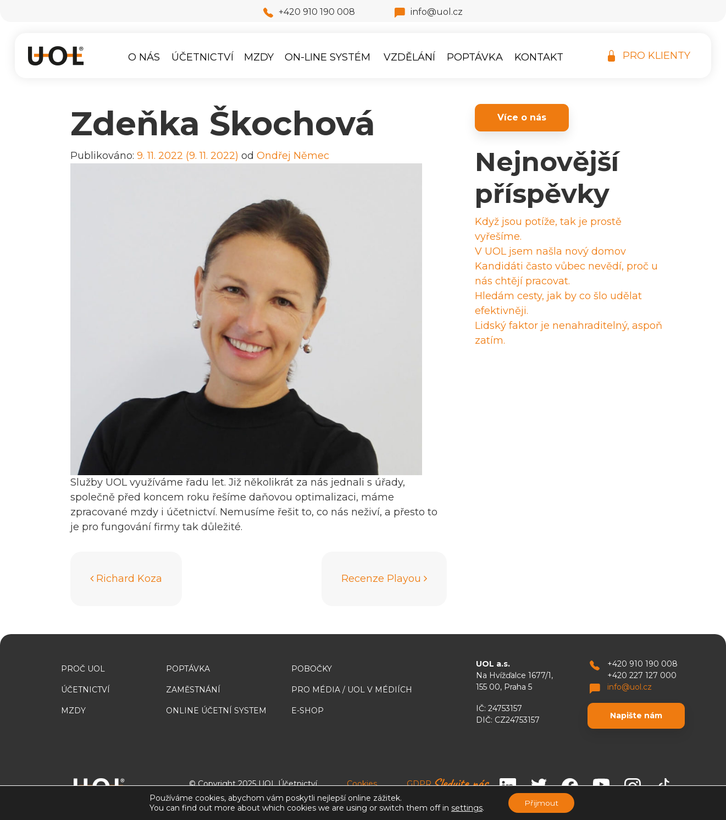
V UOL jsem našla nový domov (550, 251)
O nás (144, 57)
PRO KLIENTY (649, 55)
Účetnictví (202, 57)
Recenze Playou (384, 579)
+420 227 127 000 (642, 675)
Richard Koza (126, 579)
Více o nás (521, 117)
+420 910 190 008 (309, 12)
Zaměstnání (193, 690)
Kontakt (538, 57)
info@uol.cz (429, 12)
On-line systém (327, 57)
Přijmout (541, 803)
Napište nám (636, 715)
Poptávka (475, 57)
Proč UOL (83, 669)
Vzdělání (409, 57)
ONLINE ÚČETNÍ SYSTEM (216, 711)
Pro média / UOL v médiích (351, 690)
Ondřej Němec (293, 156)
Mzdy (259, 57)
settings (466, 808)
